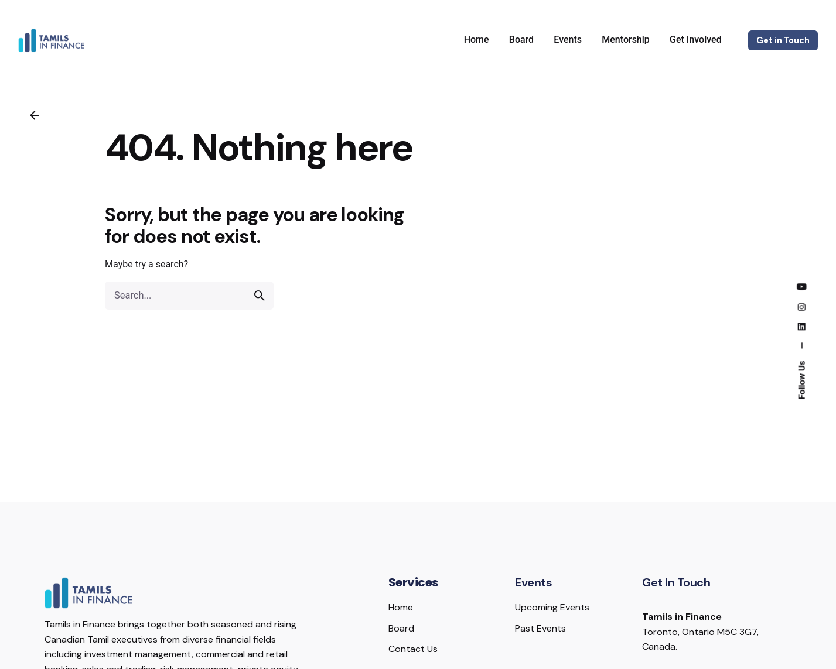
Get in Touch (782, 40)
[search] (259, 296)
